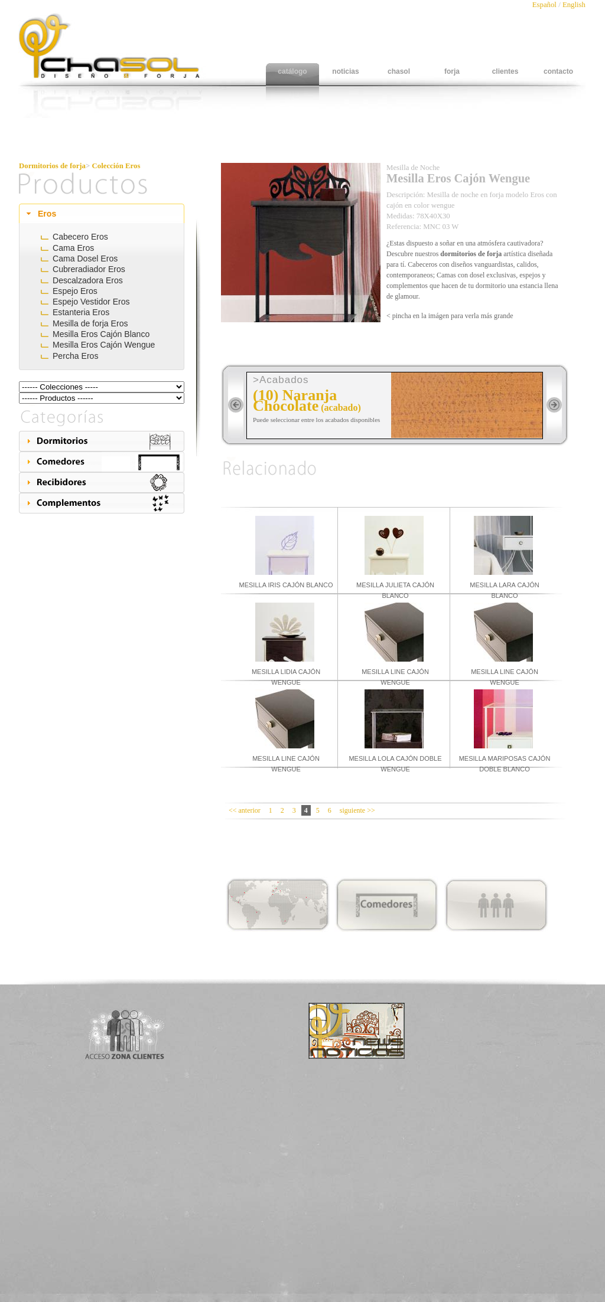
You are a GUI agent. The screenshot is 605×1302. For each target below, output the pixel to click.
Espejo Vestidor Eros (91, 301)
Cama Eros (73, 248)
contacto (558, 71)
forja (452, 71)
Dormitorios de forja (52, 166)
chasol (399, 71)
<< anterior (245, 810)
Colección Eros (116, 166)
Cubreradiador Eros (89, 269)
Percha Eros (75, 356)
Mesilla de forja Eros (90, 323)
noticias (345, 71)
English (574, 5)
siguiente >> (357, 810)
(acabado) (341, 408)
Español (545, 5)
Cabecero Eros (80, 236)
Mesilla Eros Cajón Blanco (101, 334)
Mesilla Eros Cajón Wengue (104, 344)
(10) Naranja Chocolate (295, 400)
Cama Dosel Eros (85, 258)
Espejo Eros (75, 291)
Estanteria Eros (81, 312)
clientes (505, 71)
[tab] (101, 214)
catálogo (292, 71)
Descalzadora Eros (88, 280)
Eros (47, 213)
